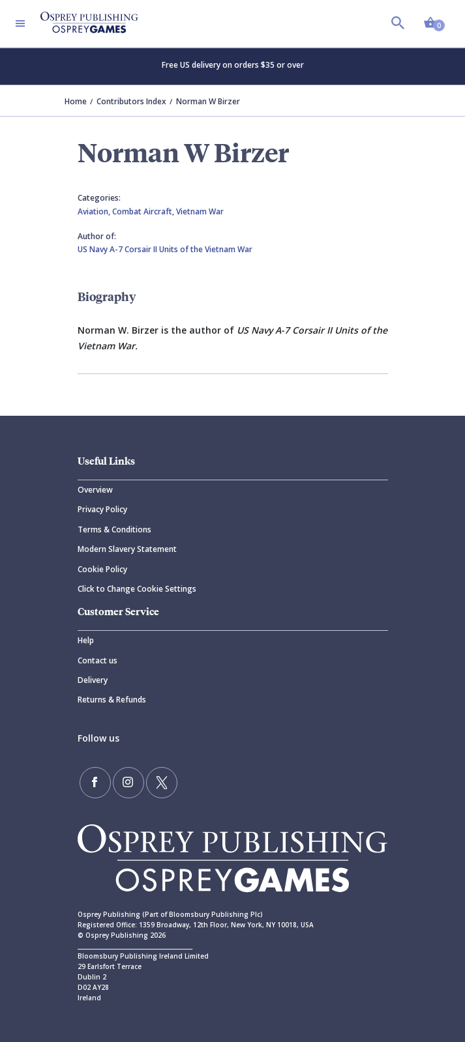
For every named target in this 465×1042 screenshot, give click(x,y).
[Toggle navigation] (20, 23)
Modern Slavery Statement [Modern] (127, 549)
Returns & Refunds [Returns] (112, 699)
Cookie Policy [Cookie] (102, 569)
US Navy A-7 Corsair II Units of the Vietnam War (165, 249)
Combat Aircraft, (144, 211)
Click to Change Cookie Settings (137, 588)
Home (76, 101)
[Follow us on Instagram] (128, 782)
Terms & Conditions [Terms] (114, 529)
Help (86, 640)
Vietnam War (200, 211)
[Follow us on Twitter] (161, 782)
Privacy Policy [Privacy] (102, 509)
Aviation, (95, 211)
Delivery (93, 680)
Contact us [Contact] (97, 660)
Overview (95, 489)
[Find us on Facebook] (95, 782)
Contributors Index (131, 101)
